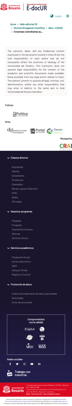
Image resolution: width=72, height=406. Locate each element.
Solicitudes (17, 297)
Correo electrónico (21, 261)
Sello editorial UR (28, 24)
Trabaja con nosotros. (18, 373)
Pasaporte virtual (21, 257)
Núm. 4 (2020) (55, 27)
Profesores (17, 179)
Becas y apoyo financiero (25, 188)
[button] (52, 16)
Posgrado (17, 225)
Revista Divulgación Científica (29, 27)
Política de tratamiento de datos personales (34, 293)
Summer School (20, 238)
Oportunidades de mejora (51, 394)
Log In (58, 16)
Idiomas (16, 233)
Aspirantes (17, 166)
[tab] (36, 157)
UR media (17, 201)
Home (13, 24)
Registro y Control (21, 274)
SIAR (14, 265)
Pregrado (16, 220)
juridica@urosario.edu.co (59, 401)
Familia (15, 171)
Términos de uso (36, 394)
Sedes (15, 197)
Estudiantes (18, 175)
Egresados (17, 184)
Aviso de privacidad (22, 302)
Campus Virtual (19, 270)
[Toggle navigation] (67, 16)
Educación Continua (22, 229)
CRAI (14, 192)
